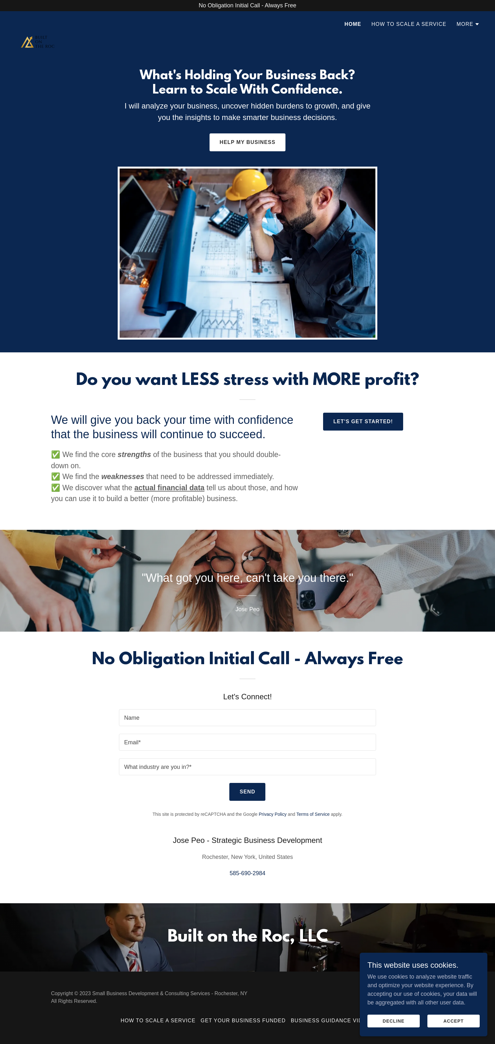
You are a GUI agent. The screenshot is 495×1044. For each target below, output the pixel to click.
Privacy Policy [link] (272, 814)
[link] (37, 22)
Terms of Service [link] (312, 814)
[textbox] (247, 717)
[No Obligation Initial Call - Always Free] (247, 5)
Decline (393, 1021)
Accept (453, 1021)
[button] (468, 24)
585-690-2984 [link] (247, 873)
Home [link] (352, 24)
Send (247, 791)
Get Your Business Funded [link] (243, 1020)
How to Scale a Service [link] (409, 24)
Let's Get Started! (363, 421)
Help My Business (248, 142)
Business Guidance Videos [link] (332, 1020)
